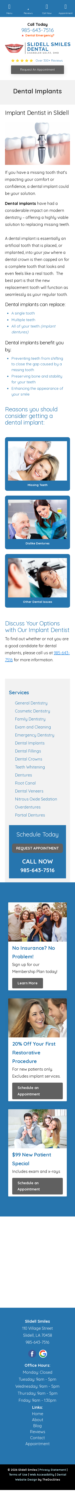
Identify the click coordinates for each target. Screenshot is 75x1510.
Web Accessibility (42, 1474)
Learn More (28, 983)
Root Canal (25, 783)
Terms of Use (18, 1474)
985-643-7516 (37, 30)
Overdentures (28, 807)
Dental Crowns (28, 759)
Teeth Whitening (30, 767)
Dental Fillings (28, 750)
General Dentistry (31, 702)
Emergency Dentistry (34, 734)
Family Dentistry (30, 718)
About (37, 1419)
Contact (37, 1437)
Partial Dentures (30, 815)
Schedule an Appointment (29, 1090)
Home (37, 1413)
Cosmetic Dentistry (32, 710)
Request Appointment (37, 848)
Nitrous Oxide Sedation (36, 799)
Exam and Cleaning (33, 726)
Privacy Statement (52, 1470)
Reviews (37, 1431)
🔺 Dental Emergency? (37, 35)
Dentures (23, 775)
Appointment (37, 1443)
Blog (37, 1425)
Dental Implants (30, 742)
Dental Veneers (29, 791)
